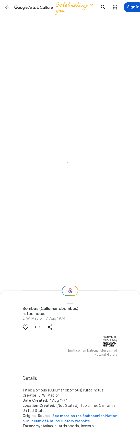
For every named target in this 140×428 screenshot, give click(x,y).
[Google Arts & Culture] (55, 7)
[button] (7, 7)
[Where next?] (70, 291)
